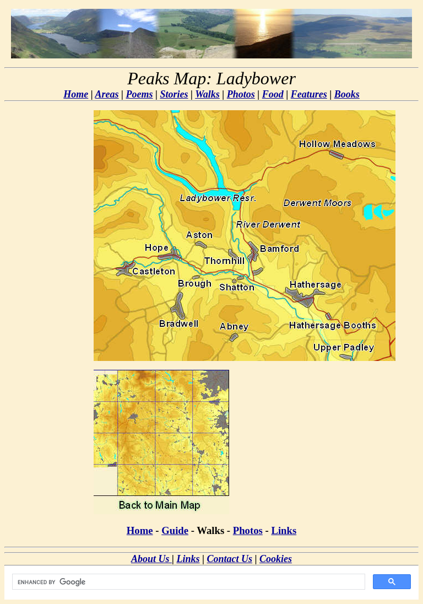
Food (273, 94)
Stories (174, 94)
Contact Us (229, 558)
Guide (174, 530)
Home (75, 94)
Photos (241, 94)
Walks (207, 94)
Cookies (275, 558)
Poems (139, 94)
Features (309, 94)
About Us (151, 558)
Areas (107, 94)
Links (283, 530)
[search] (187, 582)
